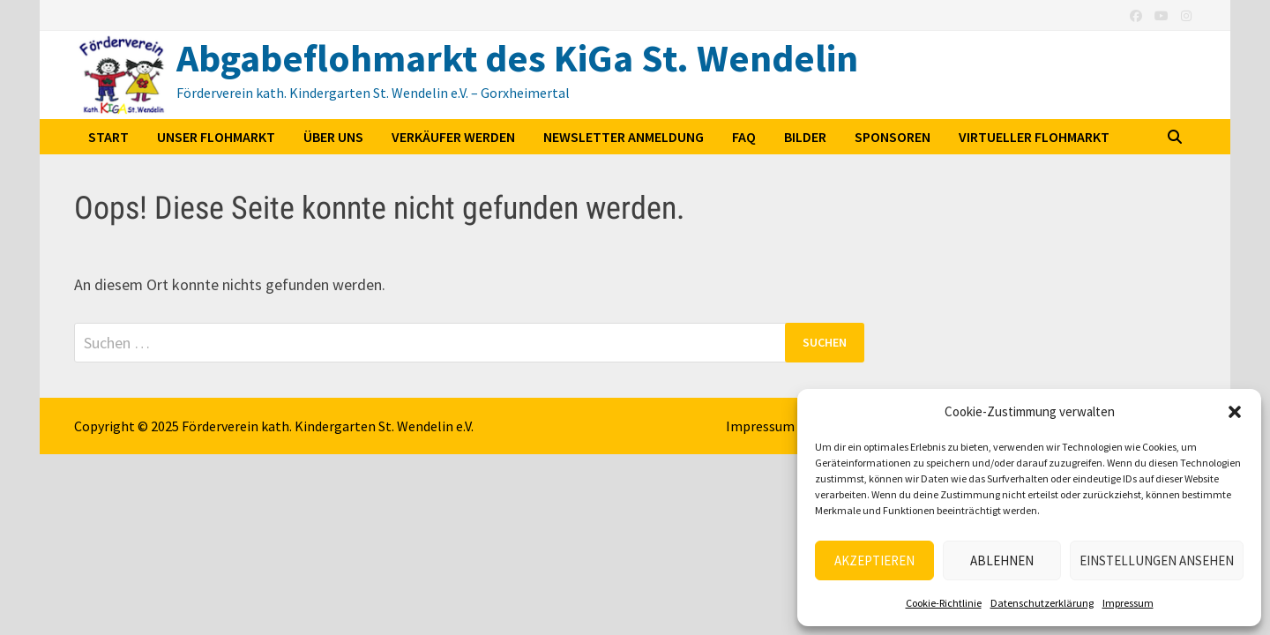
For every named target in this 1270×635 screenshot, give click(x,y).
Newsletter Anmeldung (623, 137)
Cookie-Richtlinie (944, 602)
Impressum (1128, 602)
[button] (1235, 412)
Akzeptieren (874, 560)
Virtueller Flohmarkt (1034, 137)
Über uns (333, 137)
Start (108, 137)
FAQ (744, 137)
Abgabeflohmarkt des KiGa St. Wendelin (517, 58)
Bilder (805, 137)
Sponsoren (892, 137)
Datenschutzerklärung (1042, 602)
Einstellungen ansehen (1157, 560)
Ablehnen (1002, 560)
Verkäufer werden (453, 137)
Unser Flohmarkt (216, 137)
